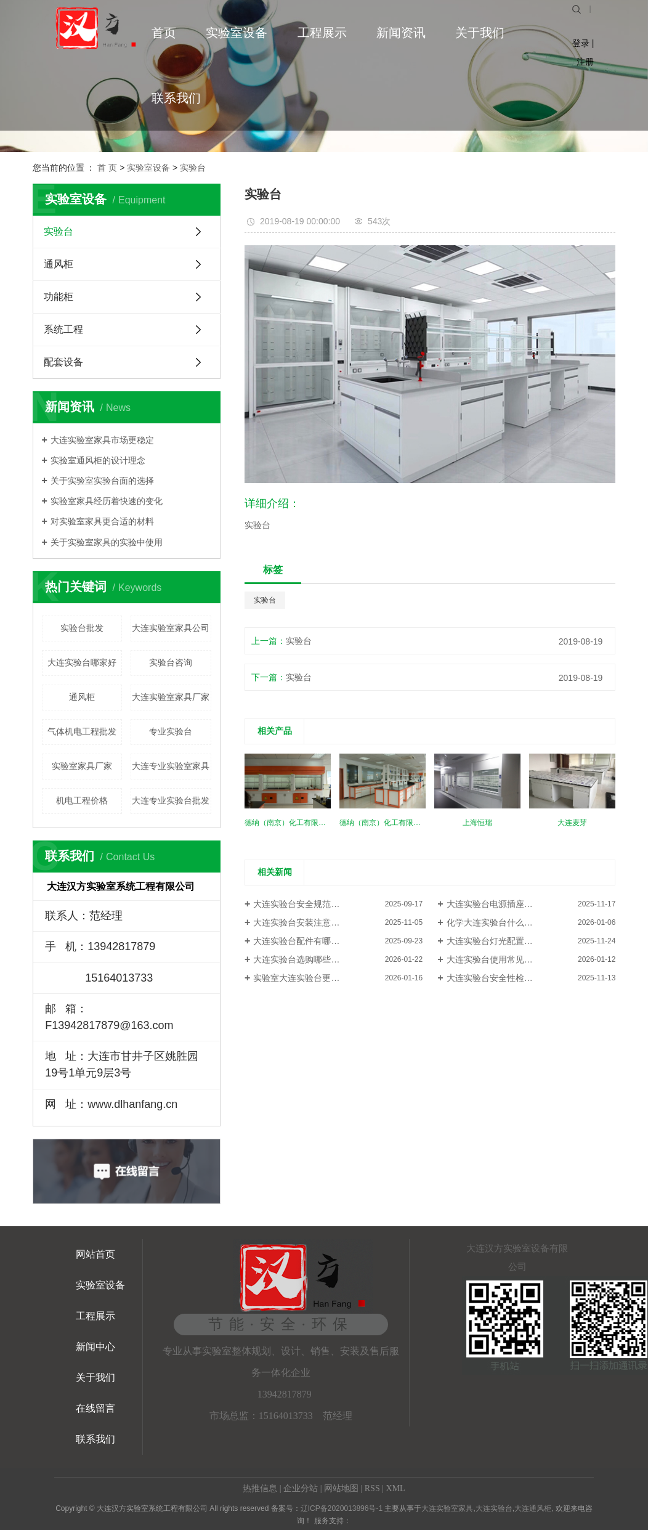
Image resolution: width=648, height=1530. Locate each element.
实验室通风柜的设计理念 (98, 460)
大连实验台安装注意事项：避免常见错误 (330, 922)
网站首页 (95, 1254)
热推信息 (260, 1488)
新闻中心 (95, 1346)
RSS (372, 1488)
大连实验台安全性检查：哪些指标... (515, 978)
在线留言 (95, 1408)
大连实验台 (494, 1508)
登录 (580, 43)
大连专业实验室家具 (170, 766)
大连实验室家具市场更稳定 (102, 440)
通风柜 (58, 264)
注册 (585, 62)
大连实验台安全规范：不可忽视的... (321, 904)
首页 (164, 32)
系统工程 (63, 329)
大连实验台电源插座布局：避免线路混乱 (524, 904)
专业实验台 (170, 731)
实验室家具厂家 (82, 766)
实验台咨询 (170, 662)
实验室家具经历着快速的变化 (107, 501)
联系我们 (176, 98)
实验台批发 (81, 628)
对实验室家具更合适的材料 (102, 521)
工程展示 (322, 32)
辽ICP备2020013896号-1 (342, 1508)
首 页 (107, 168)
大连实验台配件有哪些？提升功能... (321, 941)
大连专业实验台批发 (170, 800)
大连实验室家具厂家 (170, 697)
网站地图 (341, 1488)
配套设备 (63, 362)
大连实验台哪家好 (81, 662)
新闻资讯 (401, 32)
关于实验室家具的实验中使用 (107, 542)
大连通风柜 (532, 1508)
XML (395, 1488)
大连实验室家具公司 (170, 628)
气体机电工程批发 (81, 731)
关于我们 (479, 32)
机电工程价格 (82, 800)
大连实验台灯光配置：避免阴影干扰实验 (524, 941)
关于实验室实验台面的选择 (102, 481)
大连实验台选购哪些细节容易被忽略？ (326, 959)
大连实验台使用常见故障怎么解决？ (516, 959)
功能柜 (58, 296)
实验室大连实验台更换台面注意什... (321, 978)
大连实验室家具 (447, 1508)
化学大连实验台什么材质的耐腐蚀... (515, 922)
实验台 (193, 168)
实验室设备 (236, 32)
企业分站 (300, 1488)
